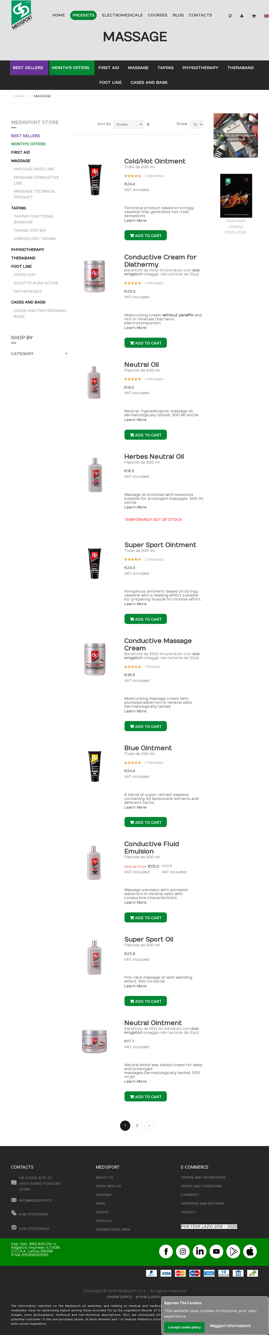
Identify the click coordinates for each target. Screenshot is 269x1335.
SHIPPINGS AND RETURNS (202, 1203)
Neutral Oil (141, 364)
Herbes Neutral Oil (154, 456)
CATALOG (104, 1221)
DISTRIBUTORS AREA (113, 1229)
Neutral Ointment (153, 1023)
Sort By (104, 124)
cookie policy (119, 1297)
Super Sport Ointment (160, 545)
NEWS (101, 1203)
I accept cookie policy (184, 1327)
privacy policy (149, 1297)
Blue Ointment (148, 748)
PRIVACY (188, 1212)
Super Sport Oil (148, 939)
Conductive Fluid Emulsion (151, 847)
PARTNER (103, 1195)
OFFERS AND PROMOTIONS (203, 1177)
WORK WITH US (108, 1186)
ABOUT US (104, 1177)
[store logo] (28, 16)
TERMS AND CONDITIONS (201, 1186)
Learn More (135, 220)
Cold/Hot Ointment (154, 161)
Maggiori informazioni (230, 1326)
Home (19, 96)
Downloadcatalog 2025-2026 (236, 204)
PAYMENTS (190, 1195)
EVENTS (102, 1212)
